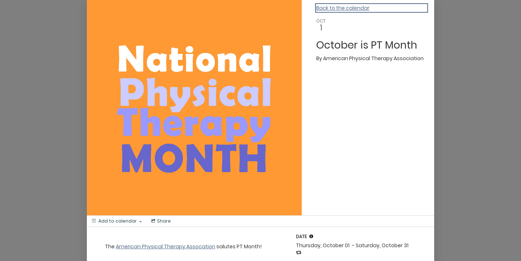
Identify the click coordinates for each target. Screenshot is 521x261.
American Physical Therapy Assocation (165, 246)
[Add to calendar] (117, 221)
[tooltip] (311, 236)
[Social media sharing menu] (160, 221)
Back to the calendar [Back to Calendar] (342, 8)
